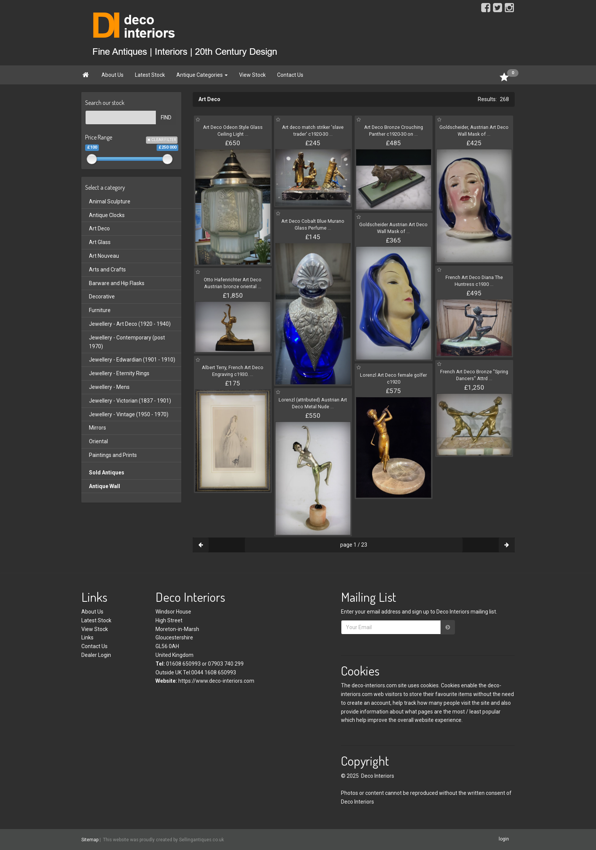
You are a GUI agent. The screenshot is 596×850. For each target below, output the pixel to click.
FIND (166, 117)
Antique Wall (104, 486)
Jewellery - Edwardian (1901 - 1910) (132, 360)
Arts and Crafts (107, 269)
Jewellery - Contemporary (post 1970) (127, 342)
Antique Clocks (107, 215)
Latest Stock (150, 75)
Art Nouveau (104, 256)
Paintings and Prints (113, 455)
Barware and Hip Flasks (116, 283)
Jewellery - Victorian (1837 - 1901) (130, 401)
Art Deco (99, 228)
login (504, 839)
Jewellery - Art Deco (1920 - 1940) (130, 324)
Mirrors (97, 428)
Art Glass (100, 242)
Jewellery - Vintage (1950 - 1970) (128, 414)
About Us (112, 75)
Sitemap (89, 839)
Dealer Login (96, 655)
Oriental (98, 441)
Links (87, 637)
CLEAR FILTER (161, 140)
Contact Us (290, 75)
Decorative (102, 296)
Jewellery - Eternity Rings (119, 373)
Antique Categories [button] (202, 75)
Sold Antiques (106, 472)
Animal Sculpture (109, 201)
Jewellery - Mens (109, 387)
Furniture (100, 310)
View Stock (252, 75)
